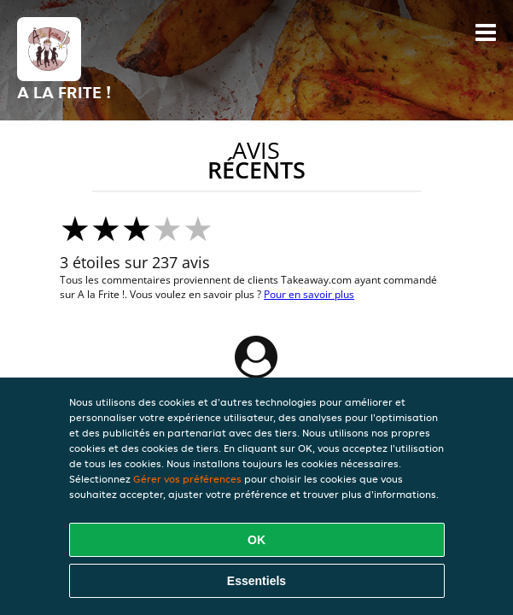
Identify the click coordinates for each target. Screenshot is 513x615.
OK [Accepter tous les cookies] (256, 540)
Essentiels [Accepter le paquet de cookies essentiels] (256, 581)
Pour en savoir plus (309, 294)
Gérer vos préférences (187, 478)
